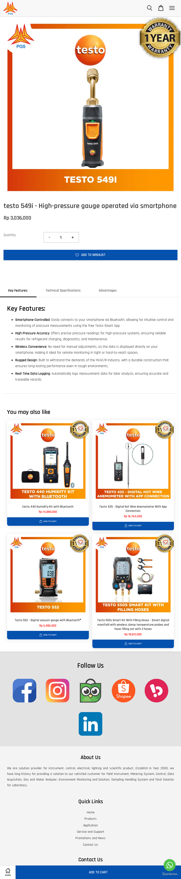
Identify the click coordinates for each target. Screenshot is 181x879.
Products (90, 819)
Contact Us (90, 845)
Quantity (10, 235)
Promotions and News (90, 838)
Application (90, 825)
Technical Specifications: (63, 290)
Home (91, 812)
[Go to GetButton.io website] (169, 874)
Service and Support (90, 832)
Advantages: (108, 290)
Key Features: (18, 290)
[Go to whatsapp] (170, 865)
